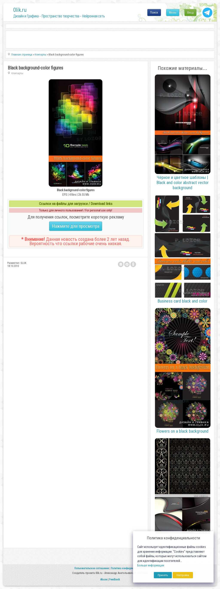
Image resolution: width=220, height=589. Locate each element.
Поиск (154, 12)
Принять (163, 575)
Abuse (103, 579)
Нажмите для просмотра (75, 226)
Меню (172, 12)
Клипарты (17, 73)
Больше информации (150, 565)
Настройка (183, 575)
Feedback (114, 579)
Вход (190, 12)
